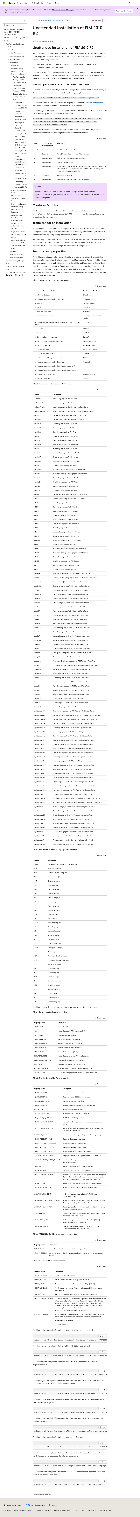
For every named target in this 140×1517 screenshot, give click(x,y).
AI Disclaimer (7, 1510)
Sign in (135, 3)
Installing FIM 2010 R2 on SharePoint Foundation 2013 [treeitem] (20, 127)
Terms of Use (80, 1510)
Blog (29, 1510)
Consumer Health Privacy (62, 1510)
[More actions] (105, 20)
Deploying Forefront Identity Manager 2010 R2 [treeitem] (21, 105)
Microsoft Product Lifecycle (63, 10)
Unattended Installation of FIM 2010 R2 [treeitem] (19, 162)
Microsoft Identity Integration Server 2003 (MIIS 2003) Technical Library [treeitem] (14, 32)
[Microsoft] (4, 3)
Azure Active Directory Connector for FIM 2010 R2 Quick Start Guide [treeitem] (18, 244)
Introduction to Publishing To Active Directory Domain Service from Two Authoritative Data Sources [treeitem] (18, 222)
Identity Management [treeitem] (17, 56)
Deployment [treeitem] (15, 65)
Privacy (47, 1510)
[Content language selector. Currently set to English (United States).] (13, 1505)
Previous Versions (20, 1510)
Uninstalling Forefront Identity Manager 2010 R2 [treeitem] (21, 184)
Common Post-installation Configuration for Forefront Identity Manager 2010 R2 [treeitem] (21, 173)
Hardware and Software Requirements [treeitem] (19, 113)
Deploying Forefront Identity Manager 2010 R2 (53, 20)
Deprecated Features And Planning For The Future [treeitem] (18, 234)
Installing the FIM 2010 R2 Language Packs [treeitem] (21, 153)
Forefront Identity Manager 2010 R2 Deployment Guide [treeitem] (19, 79)
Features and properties (95, 102)
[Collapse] (24, 21)
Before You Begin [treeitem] (20, 119)
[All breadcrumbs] (35, 20)
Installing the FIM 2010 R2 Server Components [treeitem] (21, 136)
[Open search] (130, 3)
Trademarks (90, 1510)
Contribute (39, 1510)
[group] (70, 1340)
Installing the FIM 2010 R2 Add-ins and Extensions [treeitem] (21, 145)
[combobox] (15, 25)
